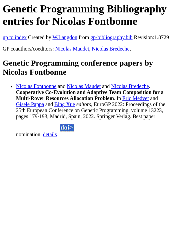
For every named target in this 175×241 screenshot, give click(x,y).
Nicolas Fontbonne (36, 86)
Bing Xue (64, 104)
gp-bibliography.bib (111, 37)
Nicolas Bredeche (110, 49)
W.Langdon (64, 37)
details (50, 134)
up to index (15, 37)
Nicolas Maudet (72, 49)
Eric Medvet (135, 98)
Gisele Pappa (30, 104)
